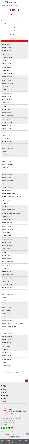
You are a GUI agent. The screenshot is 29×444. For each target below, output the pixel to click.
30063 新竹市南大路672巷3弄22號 (11, 418)
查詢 (15, 40)
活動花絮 (3, 402)
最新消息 (3, 389)
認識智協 (3, 386)
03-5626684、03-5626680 (9, 422)
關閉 (10, 442)
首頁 (3, 5)
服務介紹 (3, 392)
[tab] (14, 386)
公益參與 (3, 398)
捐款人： (12, 34)
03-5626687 (5, 424)
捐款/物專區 (4, 395)
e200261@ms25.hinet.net (8, 420)
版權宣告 (3, 431)
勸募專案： (11, 14)
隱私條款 (7, 431)
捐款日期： (3, 21)
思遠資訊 (17, 437)
